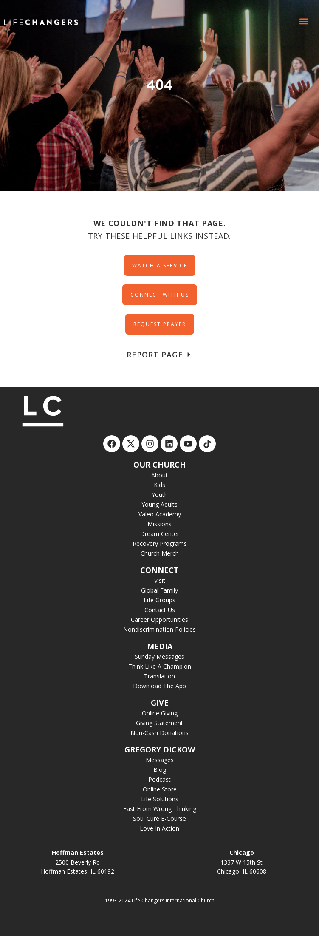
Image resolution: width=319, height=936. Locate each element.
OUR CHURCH (159, 464)
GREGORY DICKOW (159, 749)
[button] (303, 21)
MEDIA (159, 646)
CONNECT (159, 570)
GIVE (160, 703)
